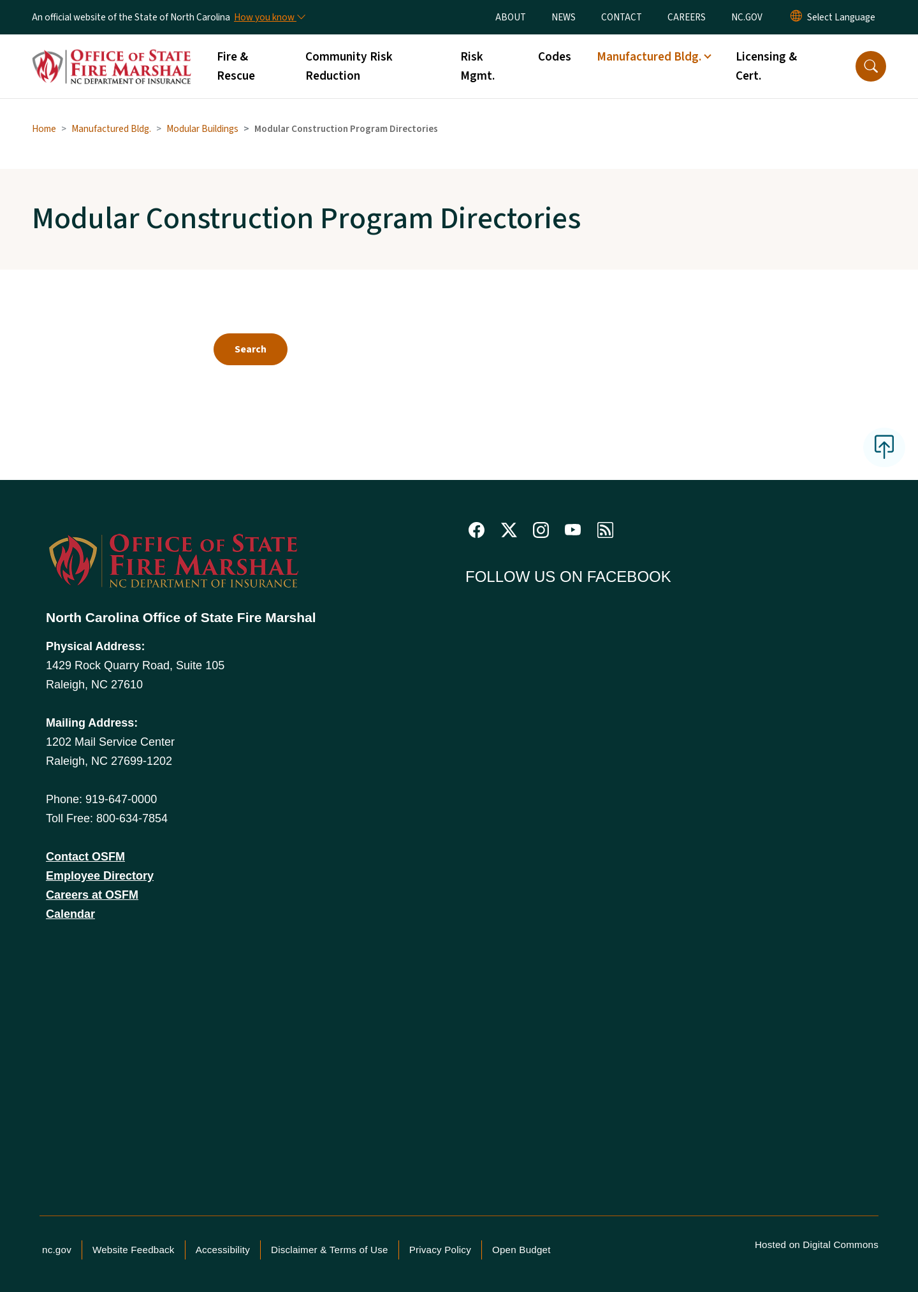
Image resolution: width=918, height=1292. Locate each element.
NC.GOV (746, 17)
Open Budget (521, 1249)
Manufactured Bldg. (111, 129)
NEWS (563, 17)
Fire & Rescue (236, 66)
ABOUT (510, 17)
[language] (841, 17)
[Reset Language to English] (796, 17)
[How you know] (269, 17)
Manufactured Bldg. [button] (649, 57)
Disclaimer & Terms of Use (329, 1249)
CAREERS (686, 17)
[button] (871, 66)
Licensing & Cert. (766, 66)
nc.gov (56, 1249)
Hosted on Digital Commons (816, 1244)
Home (44, 129)
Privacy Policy (440, 1249)
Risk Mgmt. (477, 66)
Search (250, 349)
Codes (554, 57)
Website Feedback (133, 1249)
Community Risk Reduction (349, 66)
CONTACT (621, 17)
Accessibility (223, 1249)
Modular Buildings (202, 129)
